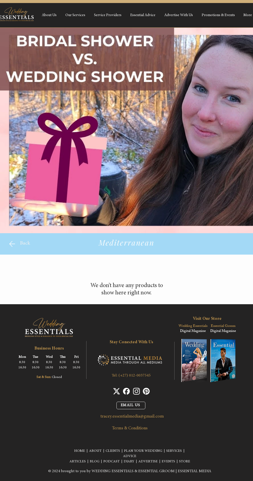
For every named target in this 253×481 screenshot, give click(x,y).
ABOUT (95, 451)
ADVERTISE (148, 461)
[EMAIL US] (130, 405)
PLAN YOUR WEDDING (143, 451)
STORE (184, 461)
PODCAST (111, 461)
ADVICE (129, 456)
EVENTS (168, 461)
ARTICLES (77, 461)
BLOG (94, 461)
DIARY (129, 461)
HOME (79, 451)
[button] (75, 15)
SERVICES (174, 451)
